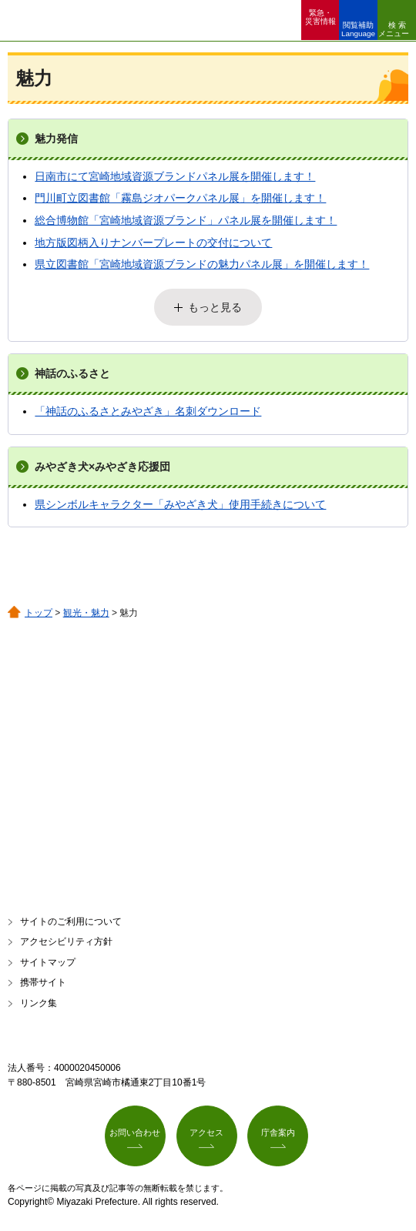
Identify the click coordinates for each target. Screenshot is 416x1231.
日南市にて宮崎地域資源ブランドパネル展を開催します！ (175, 176)
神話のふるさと (72, 373)
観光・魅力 (86, 612)
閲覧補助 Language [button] (358, 29)
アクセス (206, 1132)
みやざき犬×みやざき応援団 (102, 466)
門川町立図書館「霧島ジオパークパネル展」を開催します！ (180, 198)
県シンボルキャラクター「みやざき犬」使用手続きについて (180, 504)
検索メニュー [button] (393, 29)
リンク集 (38, 1003)
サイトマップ (47, 962)
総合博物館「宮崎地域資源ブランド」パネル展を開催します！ (186, 220)
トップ (38, 612)
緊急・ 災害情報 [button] (320, 16)
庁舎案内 (278, 1132)
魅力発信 (56, 138)
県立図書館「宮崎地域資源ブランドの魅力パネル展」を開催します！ (202, 264)
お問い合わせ (134, 1132)
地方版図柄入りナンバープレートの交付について (153, 242)
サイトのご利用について (71, 921)
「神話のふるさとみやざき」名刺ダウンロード (148, 411)
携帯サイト (43, 982)
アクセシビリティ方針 (66, 941)
